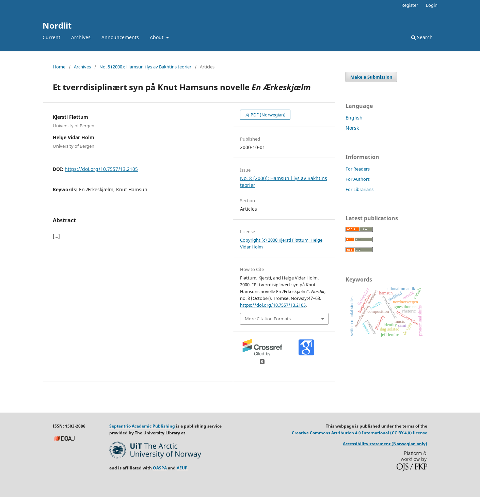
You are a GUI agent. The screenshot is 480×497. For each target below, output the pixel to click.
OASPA (160, 468)
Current (51, 37)
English (354, 117)
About (157, 37)
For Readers (358, 169)
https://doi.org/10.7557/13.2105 (101, 169)
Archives (81, 37)
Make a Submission (371, 77)
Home (59, 67)
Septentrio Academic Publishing (142, 426)
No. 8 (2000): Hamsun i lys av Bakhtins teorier (145, 67)
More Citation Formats (268, 319)
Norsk (352, 128)
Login (431, 5)
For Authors (358, 179)
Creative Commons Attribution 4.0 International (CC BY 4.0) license (359, 433)
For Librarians (359, 189)
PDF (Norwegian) (268, 115)
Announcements (120, 37)
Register (409, 5)
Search (422, 37)
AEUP (182, 468)
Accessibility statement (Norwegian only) (385, 444)
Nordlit (57, 25)
